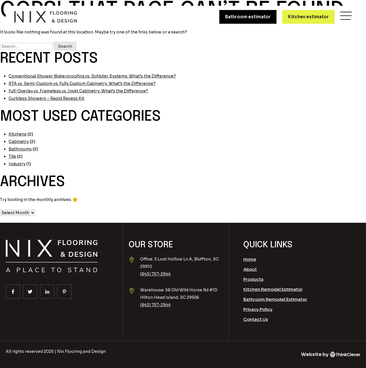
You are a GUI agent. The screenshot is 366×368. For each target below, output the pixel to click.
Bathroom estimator (248, 16)
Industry (17, 163)
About (250, 269)
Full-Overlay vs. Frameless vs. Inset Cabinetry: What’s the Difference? (78, 91)
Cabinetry (19, 141)
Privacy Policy (257, 309)
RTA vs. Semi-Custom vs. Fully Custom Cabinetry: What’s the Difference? (82, 83)
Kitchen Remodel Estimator (273, 289)
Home (249, 259)
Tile (12, 156)
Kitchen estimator (308, 16)
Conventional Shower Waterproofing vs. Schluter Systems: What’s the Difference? (92, 76)
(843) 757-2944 (155, 274)
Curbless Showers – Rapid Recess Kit (46, 98)
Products (253, 279)
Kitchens (18, 134)
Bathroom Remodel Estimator (275, 299)
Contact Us (255, 319)
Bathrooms (20, 149)
